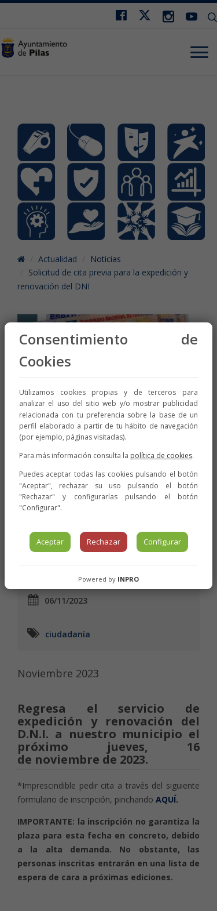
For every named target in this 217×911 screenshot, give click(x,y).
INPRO (128, 579)
